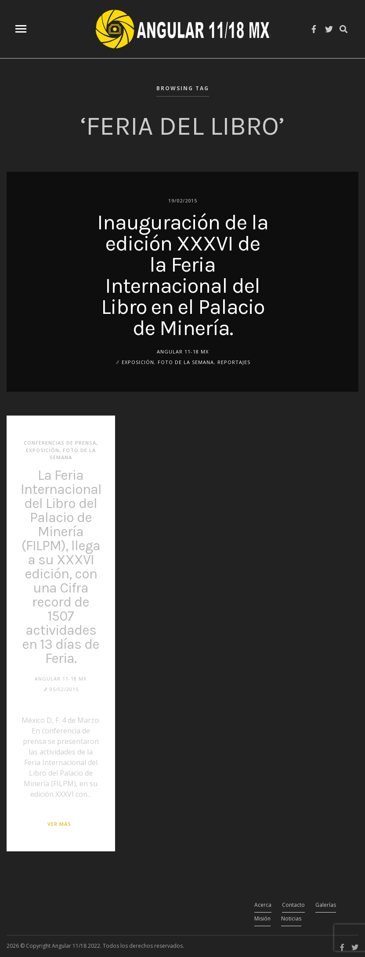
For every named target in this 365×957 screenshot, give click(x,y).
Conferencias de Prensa (60, 442)
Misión (262, 918)
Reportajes (233, 361)
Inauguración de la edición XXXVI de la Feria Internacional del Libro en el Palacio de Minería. (182, 275)
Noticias (291, 918)
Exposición (138, 361)
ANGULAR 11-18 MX (183, 351)
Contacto (293, 905)
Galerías (325, 905)
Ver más (59, 824)
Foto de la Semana (186, 361)
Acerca (262, 905)
